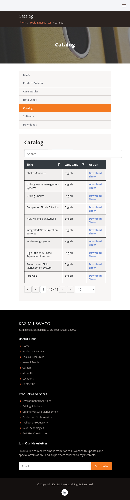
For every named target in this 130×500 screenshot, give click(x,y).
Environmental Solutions (36, 400)
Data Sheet (30, 99)
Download (95, 173)
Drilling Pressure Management (40, 411)
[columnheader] (43, 164)
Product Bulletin (33, 83)
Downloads (30, 124)
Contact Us (28, 384)
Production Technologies (37, 417)
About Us (27, 373)
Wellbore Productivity (35, 422)
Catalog (28, 108)
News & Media (31, 362)
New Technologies (33, 428)
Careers (27, 367)
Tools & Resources (40, 22)
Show (92, 176)
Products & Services (34, 351)
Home (22, 22)
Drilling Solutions (32, 406)
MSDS (26, 75)
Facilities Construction (35, 433)
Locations (28, 378)
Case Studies (31, 91)
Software (28, 116)
